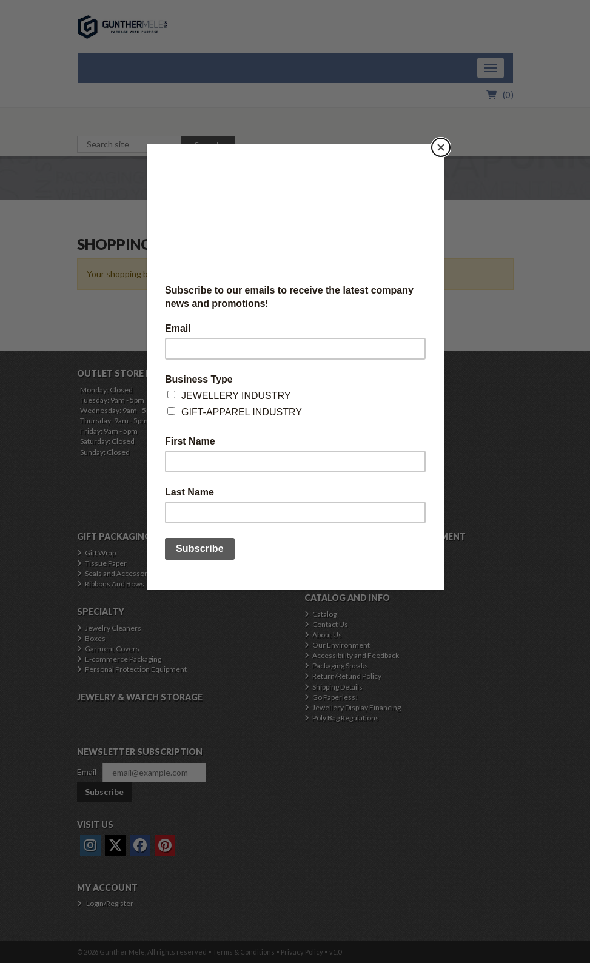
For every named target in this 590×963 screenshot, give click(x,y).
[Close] (441, 147)
